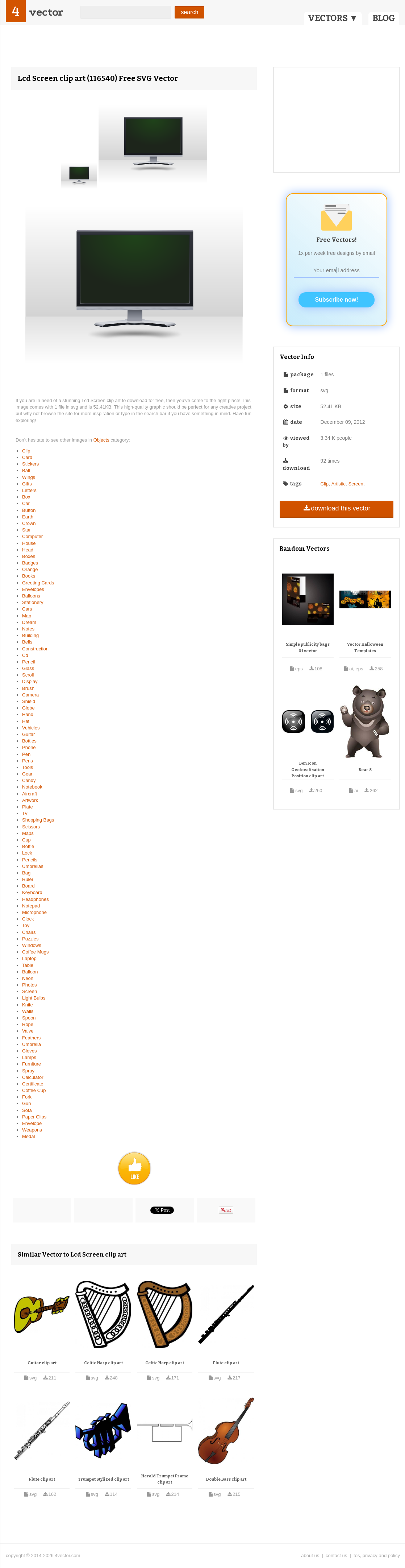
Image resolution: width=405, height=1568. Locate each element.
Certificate (32, 1084)
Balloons (31, 596)
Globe (28, 708)
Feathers (31, 1037)
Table (27, 965)
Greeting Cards (38, 583)
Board (28, 886)
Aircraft (29, 794)
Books (28, 576)
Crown (29, 523)
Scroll (28, 675)
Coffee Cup (34, 1090)
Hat (25, 721)
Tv (24, 813)
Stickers (30, 464)
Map (26, 615)
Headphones (35, 899)
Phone (29, 747)
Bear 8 (365, 770)
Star (26, 530)
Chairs (29, 932)
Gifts (27, 484)
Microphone (34, 912)
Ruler (27, 879)
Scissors (31, 826)
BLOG (383, 18)
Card (27, 457)
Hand (27, 714)
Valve (28, 1031)
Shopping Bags (38, 820)
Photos (29, 985)
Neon (27, 978)
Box (26, 497)
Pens (27, 761)
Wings (28, 477)
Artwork (30, 800)
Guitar (28, 734)
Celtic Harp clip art (103, 1363)
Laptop (29, 958)
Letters (29, 490)
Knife (27, 1005)
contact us (336, 1555)
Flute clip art (226, 1363)
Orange (30, 569)
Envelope (32, 1123)
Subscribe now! (336, 300)
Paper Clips (34, 1117)
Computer (32, 536)
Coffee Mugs (35, 952)
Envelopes (33, 589)
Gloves (29, 1051)
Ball (26, 470)
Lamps (29, 1057)
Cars (27, 609)
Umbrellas (32, 866)
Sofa (27, 1110)
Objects (102, 440)
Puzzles (30, 939)
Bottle (28, 846)
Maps (28, 833)
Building (30, 635)
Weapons (32, 1130)
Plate (27, 807)
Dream (29, 622)
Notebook (32, 787)
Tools (27, 767)
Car (26, 503)
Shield (28, 701)
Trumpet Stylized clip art (103, 1479)
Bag (26, 873)
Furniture (31, 1064)
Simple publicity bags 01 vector (308, 647)
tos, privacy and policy (377, 1555)
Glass (28, 668)
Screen (29, 991)
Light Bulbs (33, 998)
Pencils (29, 859)
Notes (28, 629)
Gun (26, 1103)
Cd (25, 655)
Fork (27, 1097)
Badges (30, 563)
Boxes (28, 556)
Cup (26, 840)
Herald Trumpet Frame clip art (164, 1479)
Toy (25, 925)
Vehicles (30, 728)
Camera (30, 695)
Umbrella (31, 1044)
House (29, 543)
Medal (28, 1136)
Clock (28, 919)
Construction (35, 648)
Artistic (338, 484)
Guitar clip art (42, 1363)
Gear (27, 774)
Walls (27, 1011)
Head (27, 550)
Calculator (32, 1077)
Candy (29, 780)
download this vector (336, 508)
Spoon (29, 1018)
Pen (26, 754)
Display (30, 681)
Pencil (28, 662)
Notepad (31, 906)
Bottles (29, 741)
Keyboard (32, 892)
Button (29, 510)
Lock (27, 853)
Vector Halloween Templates (365, 647)
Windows (31, 945)
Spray (28, 1070)
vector (46, 12)
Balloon (30, 972)
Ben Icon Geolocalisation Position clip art (307, 769)
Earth (27, 517)
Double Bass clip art (226, 1479)
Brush (28, 688)
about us (310, 1555)
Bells (27, 642)
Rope (27, 1024)
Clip (26, 451)
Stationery (32, 602)
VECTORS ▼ (333, 18)
